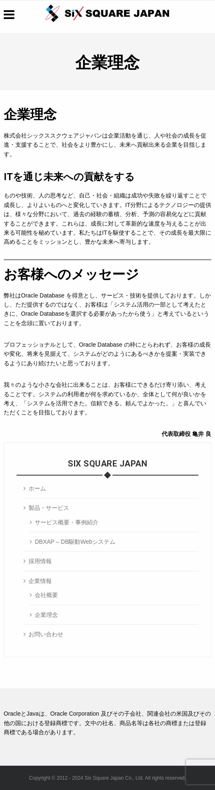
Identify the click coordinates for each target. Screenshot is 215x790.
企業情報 (40, 581)
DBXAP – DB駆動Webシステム (75, 541)
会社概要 (46, 595)
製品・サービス (49, 507)
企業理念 (46, 615)
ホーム (37, 488)
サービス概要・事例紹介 (66, 522)
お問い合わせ (46, 634)
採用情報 (40, 561)
